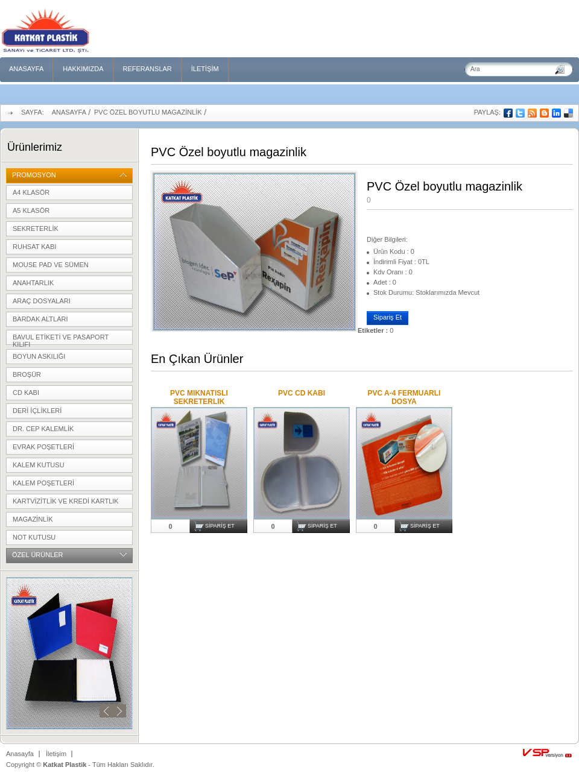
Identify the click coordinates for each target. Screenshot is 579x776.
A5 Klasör (31, 210)
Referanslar (147, 68)
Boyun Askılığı (39, 356)
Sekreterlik (36, 228)
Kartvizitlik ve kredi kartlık (66, 501)
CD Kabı (26, 392)
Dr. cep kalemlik (43, 428)
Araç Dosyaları (42, 300)
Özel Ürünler (37, 554)
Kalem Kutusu (39, 464)
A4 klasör (31, 192)
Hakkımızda (83, 68)
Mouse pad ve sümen (51, 264)
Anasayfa (26, 68)
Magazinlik (33, 519)
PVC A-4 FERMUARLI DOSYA (404, 397)
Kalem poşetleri (43, 483)
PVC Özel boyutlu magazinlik (148, 112)
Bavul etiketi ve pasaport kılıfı (61, 339)
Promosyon (34, 174)
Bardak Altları (40, 319)
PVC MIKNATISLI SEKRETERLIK (199, 397)
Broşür (27, 374)
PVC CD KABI (301, 393)
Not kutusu (34, 537)
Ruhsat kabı (34, 246)
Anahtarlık (33, 282)
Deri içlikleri (37, 410)
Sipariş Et (387, 317)
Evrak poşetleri (43, 446)
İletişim (205, 68)
